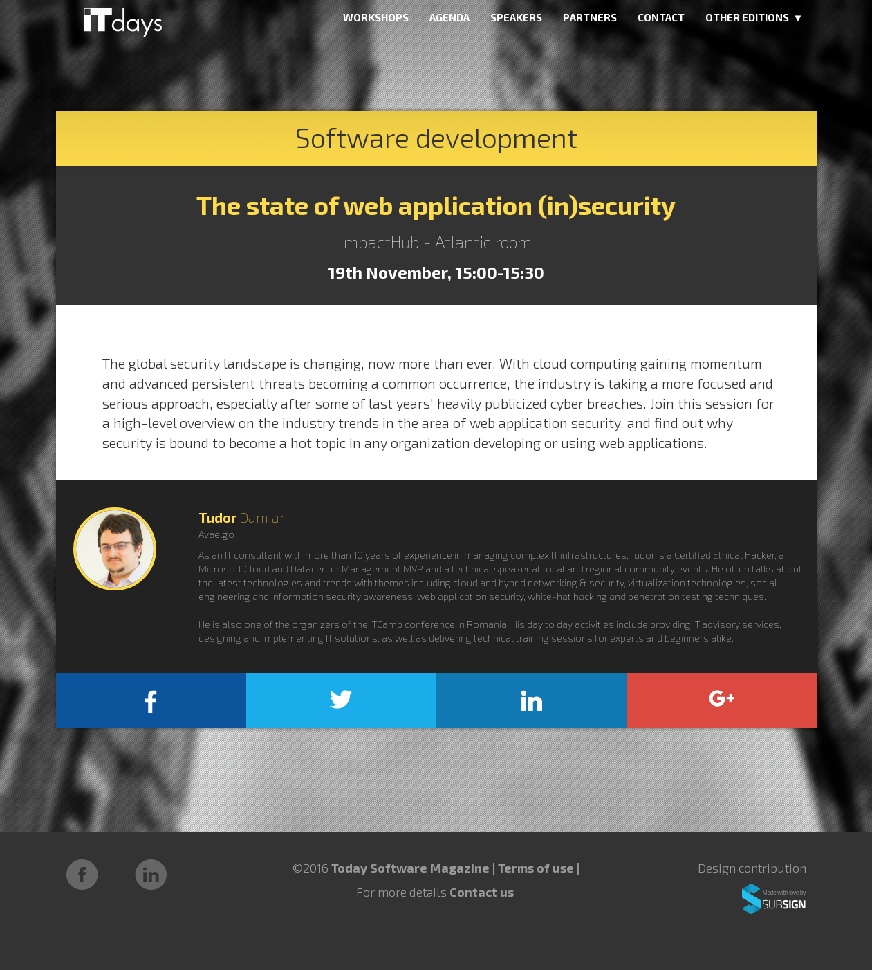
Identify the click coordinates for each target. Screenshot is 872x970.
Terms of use (537, 867)
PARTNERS (590, 17)
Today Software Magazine (410, 867)
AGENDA (449, 17)
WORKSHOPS (376, 17)
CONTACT (661, 17)
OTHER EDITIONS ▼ (754, 17)
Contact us (481, 891)
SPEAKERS (516, 17)
